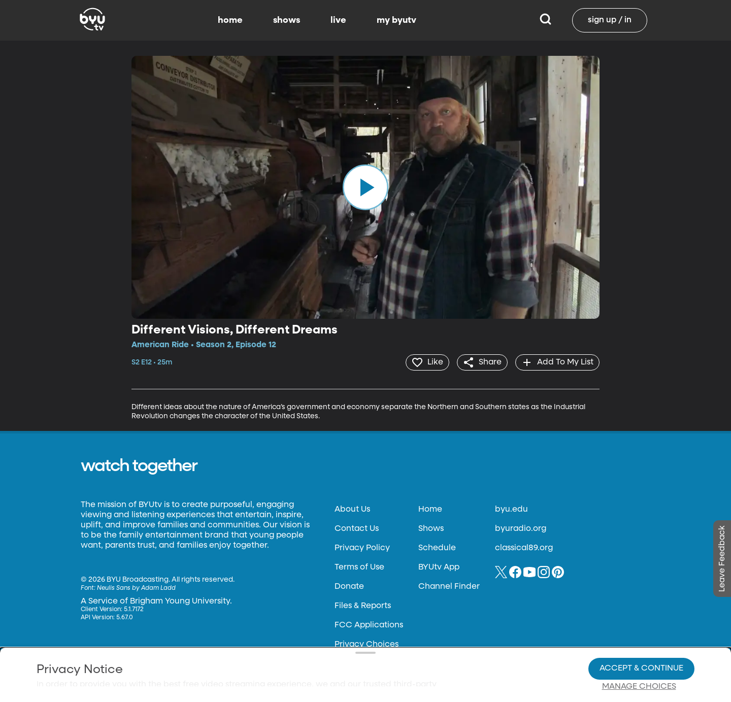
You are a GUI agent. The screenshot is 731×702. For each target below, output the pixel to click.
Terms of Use (359, 566)
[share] (480, 362)
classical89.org (524, 547)
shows (286, 20)
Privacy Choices (248, 659)
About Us (352, 509)
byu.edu (511, 509)
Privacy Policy (362, 547)
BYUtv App (438, 566)
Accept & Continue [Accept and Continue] (641, 633)
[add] (557, 362)
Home (430, 509)
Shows (431, 528)
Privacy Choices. (380, 633)
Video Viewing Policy (322, 651)
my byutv (396, 20)
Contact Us (357, 528)
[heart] (423, 362)
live (338, 20)
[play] (365, 187)
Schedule (437, 547)
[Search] (545, 20)
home (230, 20)
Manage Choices (639, 652)
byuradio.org (520, 528)
